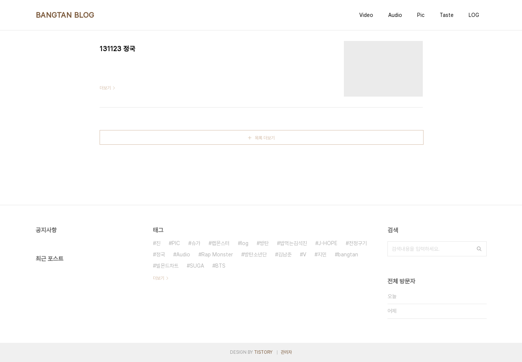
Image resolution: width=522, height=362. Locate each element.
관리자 (286, 352)
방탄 (264, 243)
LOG (474, 15)
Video (366, 15)
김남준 (285, 254)
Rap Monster (217, 254)
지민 (322, 254)
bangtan (348, 254)
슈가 (195, 243)
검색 (479, 249)
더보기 (158, 278)
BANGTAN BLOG (65, 15)
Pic (421, 15)
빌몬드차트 (167, 266)
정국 (160, 254)
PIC (176, 243)
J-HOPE (327, 243)
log (244, 243)
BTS (220, 266)
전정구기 (358, 243)
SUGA (197, 266)
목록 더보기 (265, 138)
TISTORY (263, 352)
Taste (447, 15)
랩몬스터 (221, 243)
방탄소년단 (255, 254)
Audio (395, 15)
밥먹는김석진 (293, 243)
